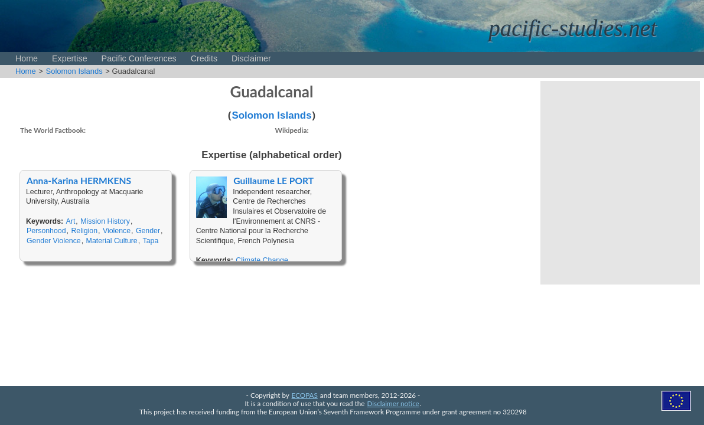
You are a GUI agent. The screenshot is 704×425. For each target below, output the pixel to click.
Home (26, 58)
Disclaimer (251, 58)
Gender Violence (54, 241)
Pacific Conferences (139, 58)
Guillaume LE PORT (273, 180)
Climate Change (262, 260)
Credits (204, 58)
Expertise (69, 58)
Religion (84, 231)
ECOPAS (305, 395)
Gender (148, 231)
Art (71, 221)
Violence (117, 231)
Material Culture (112, 241)
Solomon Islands (74, 71)
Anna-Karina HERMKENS (79, 180)
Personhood (46, 231)
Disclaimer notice (393, 403)
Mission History (105, 221)
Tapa (151, 241)
